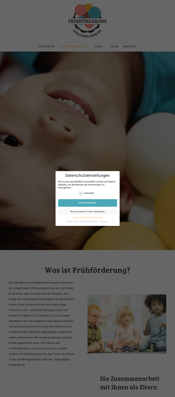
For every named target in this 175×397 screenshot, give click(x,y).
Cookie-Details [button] (72, 221)
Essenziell (86, 193)
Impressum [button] (104, 221)
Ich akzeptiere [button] (87, 203)
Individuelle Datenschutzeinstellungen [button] (87, 217)
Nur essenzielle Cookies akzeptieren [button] (87, 211)
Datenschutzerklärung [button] (89, 221)
